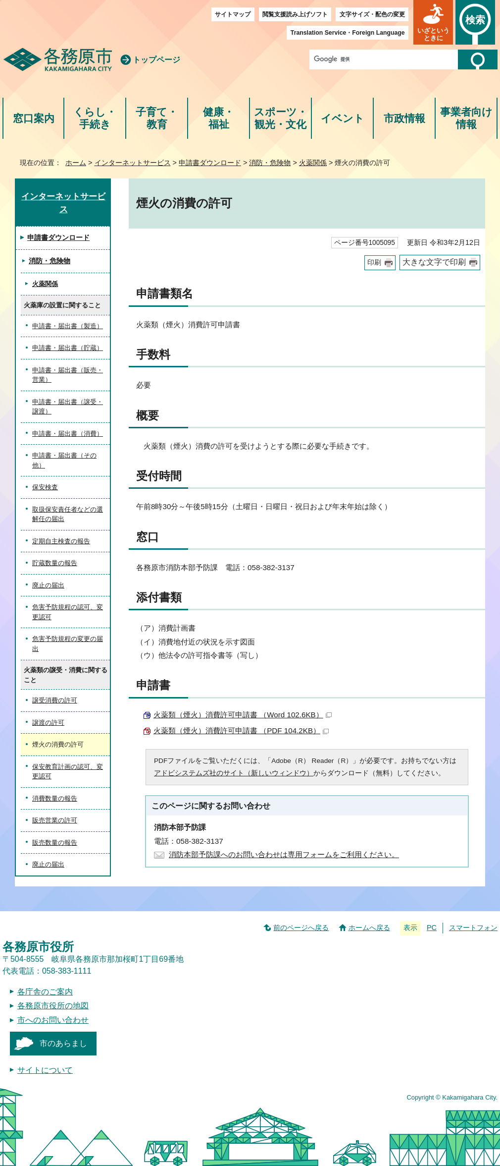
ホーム (75, 163)
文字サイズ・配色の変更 (372, 14)
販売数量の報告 (54, 842)
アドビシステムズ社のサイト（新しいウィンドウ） (233, 773)
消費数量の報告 (54, 798)
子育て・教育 (157, 118)
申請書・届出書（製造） (67, 326)
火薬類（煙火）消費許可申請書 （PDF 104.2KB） (241, 730)
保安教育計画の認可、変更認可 (67, 771)
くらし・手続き (94, 118)
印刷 (374, 262)
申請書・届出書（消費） (67, 433)
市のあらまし (63, 1043)
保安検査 (45, 487)
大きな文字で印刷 (434, 262)
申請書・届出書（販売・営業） (67, 375)
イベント (342, 118)
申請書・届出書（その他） (64, 460)
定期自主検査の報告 (61, 541)
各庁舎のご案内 (45, 992)
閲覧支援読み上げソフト (295, 14)
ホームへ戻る (369, 928)
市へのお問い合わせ (53, 1020)
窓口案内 (33, 118)
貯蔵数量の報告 (54, 563)
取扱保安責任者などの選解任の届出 (67, 514)
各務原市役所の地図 (53, 1005)
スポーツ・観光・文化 (280, 118)
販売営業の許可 (54, 820)
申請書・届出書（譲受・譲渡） (67, 406)
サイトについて (45, 1070)
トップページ (156, 60)
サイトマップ (232, 14)
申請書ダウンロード (210, 163)
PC (432, 928)
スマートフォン (473, 928)
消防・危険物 (270, 163)
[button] (433, 22)
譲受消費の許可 (54, 700)
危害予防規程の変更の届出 (67, 643)
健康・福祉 (218, 118)
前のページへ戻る (301, 928)
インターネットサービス (133, 163)
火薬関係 (313, 163)
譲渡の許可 (48, 722)
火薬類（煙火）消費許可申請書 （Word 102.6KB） (242, 714)
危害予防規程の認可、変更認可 (67, 612)
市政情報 (404, 118)
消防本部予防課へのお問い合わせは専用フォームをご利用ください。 (284, 854)
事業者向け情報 (466, 118)
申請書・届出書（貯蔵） (67, 347)
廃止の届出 (48, 585)
